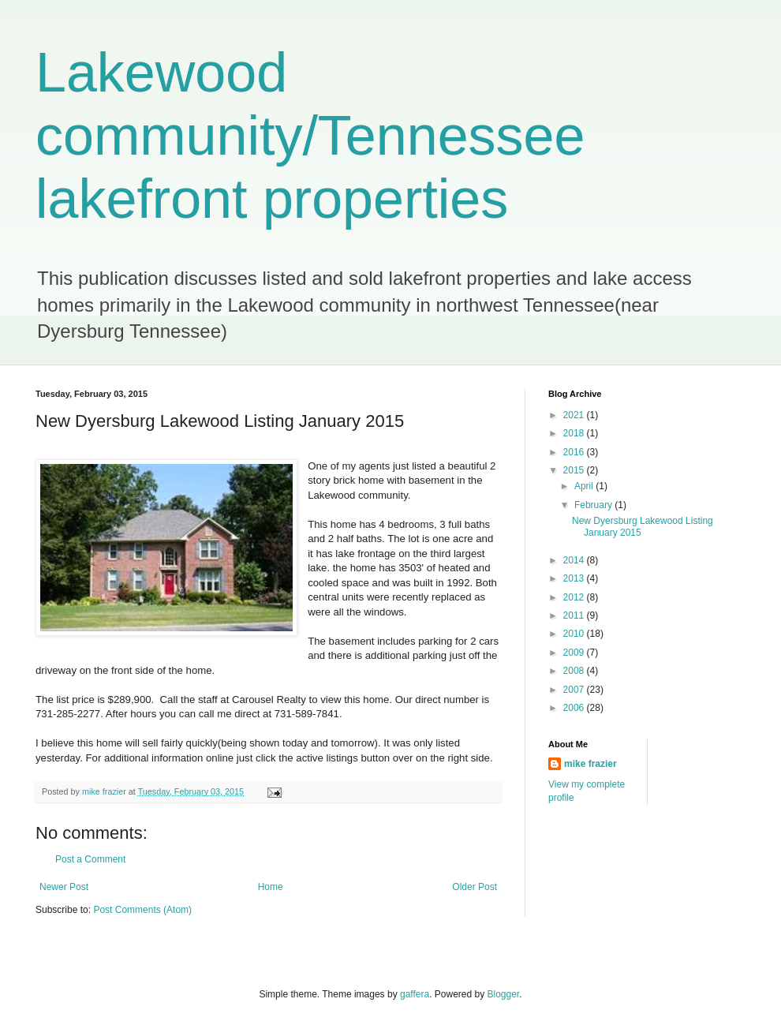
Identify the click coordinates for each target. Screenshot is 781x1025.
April (585, 486)
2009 (575, 652)
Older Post (474, 886)
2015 (575, 470)
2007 (575, 689)
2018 (575, 433)
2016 (575, 452)
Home (270, 886)
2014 (575, 560)
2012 (575, 597)
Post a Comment (90, 859)
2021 (575, 415)
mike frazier (590, 763)
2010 (575, 633)
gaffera (414, 994)
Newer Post (63, 886)
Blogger (504, 994)
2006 (575, 707)
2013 (575, 578)
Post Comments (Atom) (142, 909)
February (594, 505)
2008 (575, 670)
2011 (575, 615)
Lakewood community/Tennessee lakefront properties (310, 136)
